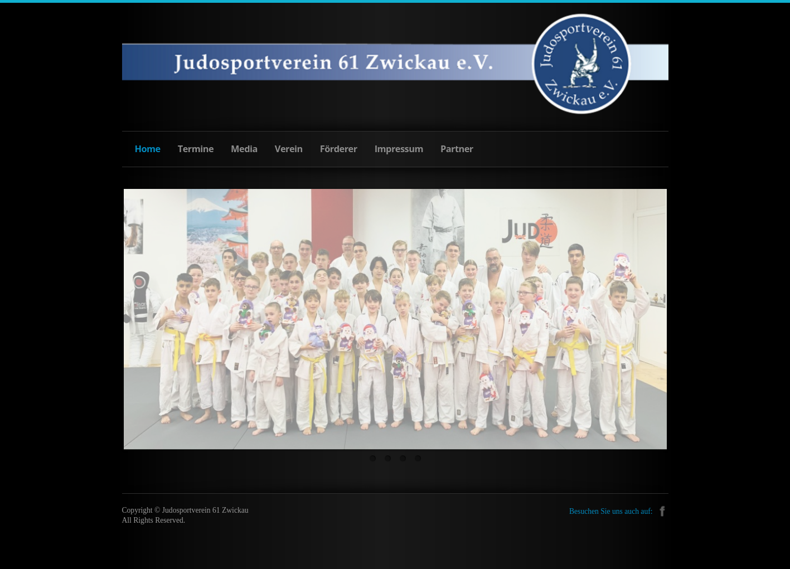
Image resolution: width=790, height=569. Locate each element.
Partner (456, 149)
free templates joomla (395, 558)
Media (244, 149)
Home (148, 149)
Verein (289, 149)
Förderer (338, 149)
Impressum (399, 149)
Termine (196, 149)
